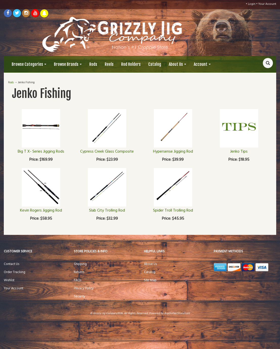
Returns (79, 272)
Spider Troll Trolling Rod (173, 210)
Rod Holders (131, 64)
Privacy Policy (84, 288)
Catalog (154, 64)
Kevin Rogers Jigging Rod (41, 210)
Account (202, 64)
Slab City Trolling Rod (107, 210)
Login (251, 4)
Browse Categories (29, 64)
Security (79, 296)
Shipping (80, 264)
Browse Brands (68, 64)
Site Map (150, 280)
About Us (177, 64)
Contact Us (11, 264)
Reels (109, 64)
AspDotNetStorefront (177, 313)
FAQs (77, 280)
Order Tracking (14, 272)
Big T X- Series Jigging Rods (41, 151)
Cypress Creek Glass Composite (107, 151)
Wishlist (9, 280)
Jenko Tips (239, 151)
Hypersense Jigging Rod (173, 151)
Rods (93, 64)
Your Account (267, 4)
